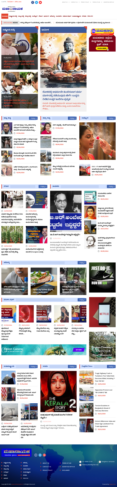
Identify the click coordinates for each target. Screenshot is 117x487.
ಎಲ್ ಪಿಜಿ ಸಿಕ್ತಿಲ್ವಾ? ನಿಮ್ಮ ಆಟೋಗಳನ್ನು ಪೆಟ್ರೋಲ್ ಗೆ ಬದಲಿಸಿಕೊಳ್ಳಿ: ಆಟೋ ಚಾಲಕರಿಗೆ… (31, 23)
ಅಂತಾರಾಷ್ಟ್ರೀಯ (76, 16)
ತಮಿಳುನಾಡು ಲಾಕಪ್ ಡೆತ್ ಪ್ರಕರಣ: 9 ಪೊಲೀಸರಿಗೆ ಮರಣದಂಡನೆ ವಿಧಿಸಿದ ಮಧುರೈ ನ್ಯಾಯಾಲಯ (87, 23)
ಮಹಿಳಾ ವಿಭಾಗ (67, 16)
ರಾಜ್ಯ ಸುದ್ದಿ (21, 16)
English (90, 16)
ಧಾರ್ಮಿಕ (46, 16)
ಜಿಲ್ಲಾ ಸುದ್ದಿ (28, 16)
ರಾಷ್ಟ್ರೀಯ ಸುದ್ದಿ (13, 16)
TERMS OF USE (96, 2)
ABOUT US (65, 2)
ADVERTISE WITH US (109, 2)
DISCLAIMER (66, 470)
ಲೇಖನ (41, 16)
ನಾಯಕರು (59, 16)
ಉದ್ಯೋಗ (34, 16)
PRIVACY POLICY (85, 2)
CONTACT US (74, 2)
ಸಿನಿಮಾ (84, 16)
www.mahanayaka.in (17, 484)
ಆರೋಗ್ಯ (52, 16)
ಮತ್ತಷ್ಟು (33, 118)
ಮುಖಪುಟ (5, 16)
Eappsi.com (112, 484)
